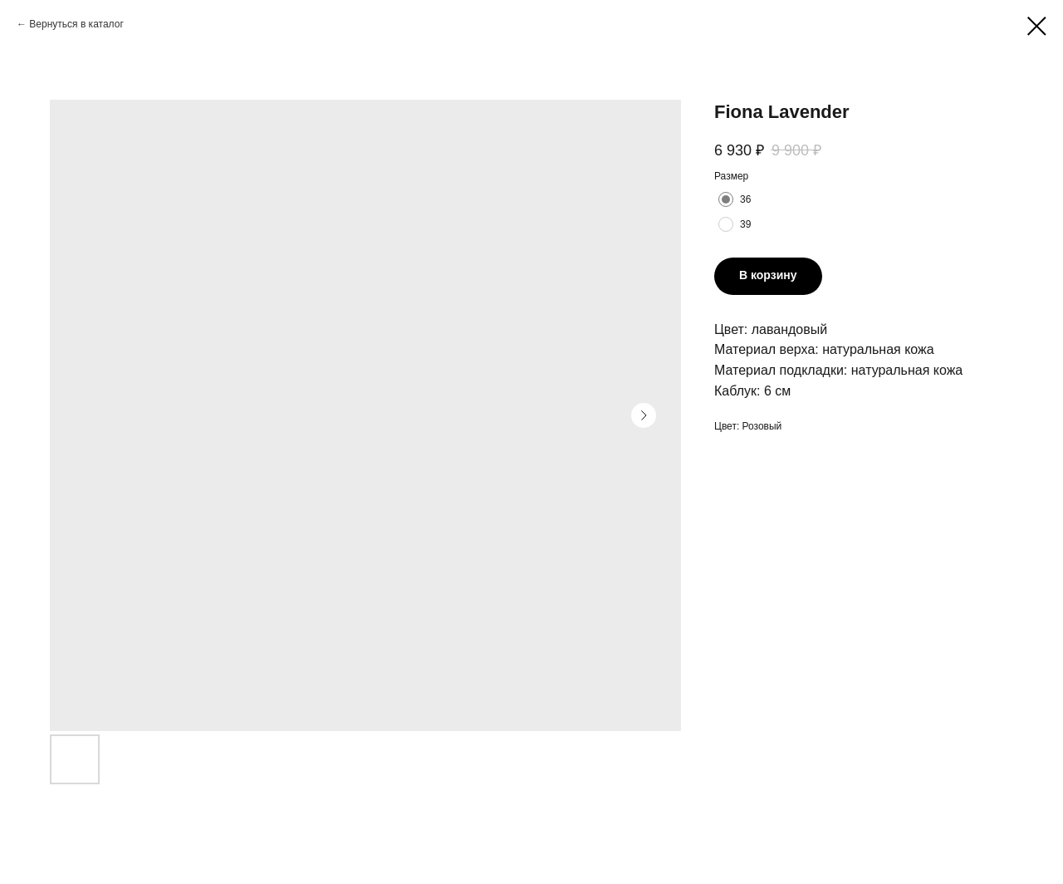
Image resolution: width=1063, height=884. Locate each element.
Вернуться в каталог (76, 24)
